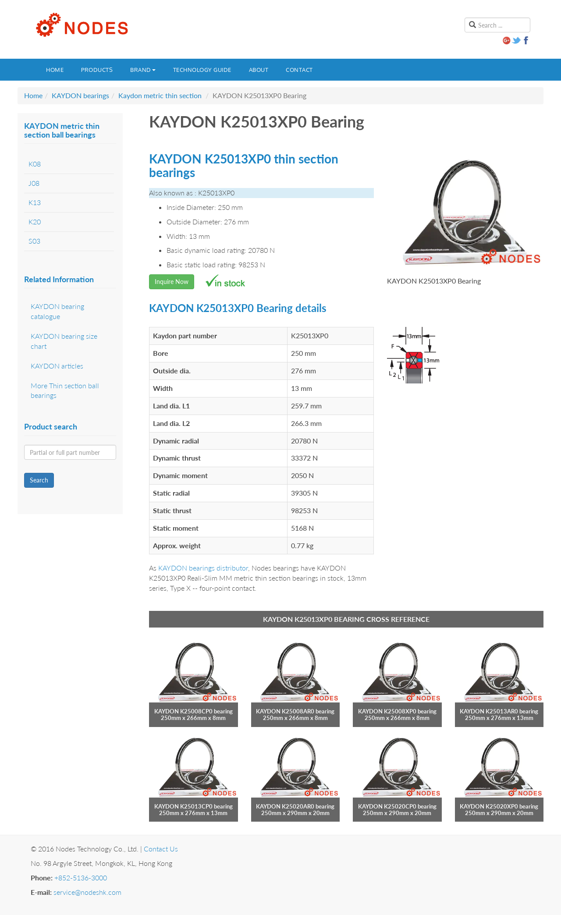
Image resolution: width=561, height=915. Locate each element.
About (259, 69)
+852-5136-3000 (80, 877)
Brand (143, 69)
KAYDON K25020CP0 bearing (397, 806)
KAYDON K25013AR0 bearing (499, 711)
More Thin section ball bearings (65, 390)
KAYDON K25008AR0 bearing (295, 711)
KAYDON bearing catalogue (57, 311)
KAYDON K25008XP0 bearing (397, 711)
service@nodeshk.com (87, 892)
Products (97, 69)
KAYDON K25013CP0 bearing (193, 806)
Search (39, 480)
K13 (34, 202)
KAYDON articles (57, 366)
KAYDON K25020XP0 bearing (499, 806)
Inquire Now (171, 281)
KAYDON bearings (80, 95)
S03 (34, 241)
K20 (34, 221)
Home (55, 69)
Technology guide (202, 69)
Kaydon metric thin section (160, 95)
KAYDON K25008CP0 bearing (193, 711)
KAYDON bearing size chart (64, 341)
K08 (34, 164)
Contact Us (161, 848)
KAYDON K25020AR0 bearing (295, 806)
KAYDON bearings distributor (203, 568)
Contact (299, 69)
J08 (33, 183)
